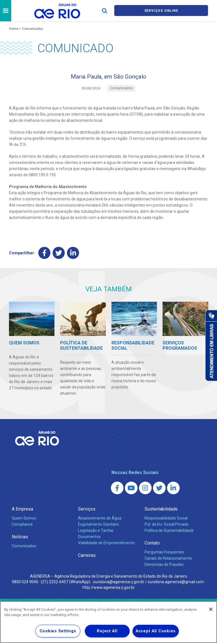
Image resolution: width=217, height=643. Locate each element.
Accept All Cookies (156, 631)
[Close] (211, 609)
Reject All (107, 631)
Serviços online (161, 11)
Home (14, 28)
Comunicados (32, 28)
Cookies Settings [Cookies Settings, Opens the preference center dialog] (58, 631)
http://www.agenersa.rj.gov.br (109, 589)
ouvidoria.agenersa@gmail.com (176, 584)
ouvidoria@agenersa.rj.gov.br (118, 584)
